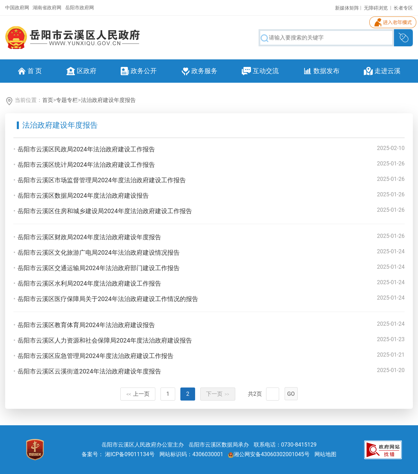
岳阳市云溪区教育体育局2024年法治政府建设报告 (86, 324)
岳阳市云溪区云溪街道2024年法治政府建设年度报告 (89, 371)
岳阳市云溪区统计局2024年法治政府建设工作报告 (86, 164)
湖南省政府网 (47, 7)
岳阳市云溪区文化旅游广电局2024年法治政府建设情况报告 (98, 252)
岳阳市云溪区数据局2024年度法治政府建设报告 (82, 195)
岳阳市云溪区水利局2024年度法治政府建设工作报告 (89, 283)
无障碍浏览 (376, 8)
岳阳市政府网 (79, 7)
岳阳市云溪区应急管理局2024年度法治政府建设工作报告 (95, 355)
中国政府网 (17, 7)
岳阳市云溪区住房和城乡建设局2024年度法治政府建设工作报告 (104, 211)
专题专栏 (67, 100)
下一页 (217, 394)
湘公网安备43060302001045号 (269, 454)
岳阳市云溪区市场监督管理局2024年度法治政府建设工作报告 (101, 180)
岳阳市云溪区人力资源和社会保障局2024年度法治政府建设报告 (104, 340)
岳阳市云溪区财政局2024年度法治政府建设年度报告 (89, 237)
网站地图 (325, 454)
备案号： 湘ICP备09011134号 (118, 454)
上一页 (138, 394)
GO (291, 394)
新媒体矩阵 (347, 8)
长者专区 (403, 8)
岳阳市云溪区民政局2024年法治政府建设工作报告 (86, 149)
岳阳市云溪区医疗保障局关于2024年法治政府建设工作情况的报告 (107, 298)
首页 (47, 100)
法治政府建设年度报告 (108, 100)
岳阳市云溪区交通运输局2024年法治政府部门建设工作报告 (98, 267)
